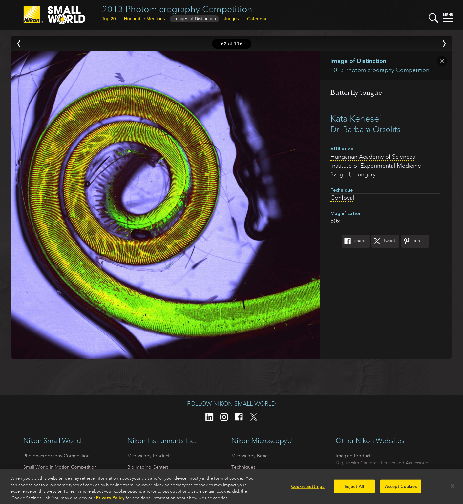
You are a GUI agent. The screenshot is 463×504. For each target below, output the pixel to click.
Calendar (257, 19)
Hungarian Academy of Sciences (372, 156)
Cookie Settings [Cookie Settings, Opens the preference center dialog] (308, 488)
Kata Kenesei (355, 118)
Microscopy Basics (250, 456)
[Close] (452, 488)
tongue (371, 92)
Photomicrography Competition (56, 456)
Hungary (364, 174)
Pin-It (412, 241)
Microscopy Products (149, 456)
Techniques (243, 467)
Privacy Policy (110, 500)
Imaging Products (354, 456)
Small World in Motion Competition (60, 467)
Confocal (342, 197)
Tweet (383, 241)
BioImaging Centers (148, 467)
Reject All (354, 488)
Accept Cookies (401, 488)
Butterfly (344, 92)
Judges (231, 18)
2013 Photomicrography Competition (177, 9)
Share (354, 241)
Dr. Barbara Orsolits (365, 129)
